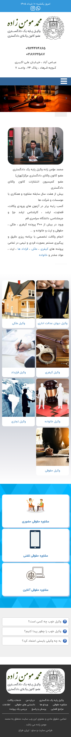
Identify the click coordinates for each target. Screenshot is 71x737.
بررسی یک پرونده (18, 709)
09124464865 (35, 48)
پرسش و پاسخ (39, 709)
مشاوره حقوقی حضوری (35, 521)
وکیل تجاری (18, 421)
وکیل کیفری (52, 372)
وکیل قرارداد (18, 372)
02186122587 (35, 54)
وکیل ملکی (18, 323)
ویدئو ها (44, 704)
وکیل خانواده (52, 421)
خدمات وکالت (14, 700)
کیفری (44, 248)
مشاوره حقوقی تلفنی (35, 555)
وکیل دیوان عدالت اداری (52, 323)
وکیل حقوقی (52, 470)
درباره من (30, 700)
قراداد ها (22, 248)
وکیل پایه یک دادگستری (51, 700)
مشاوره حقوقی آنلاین (35, 590)
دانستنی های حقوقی (25, 704)
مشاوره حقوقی (60, 704)
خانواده (43, 255)
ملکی (34, 248)
